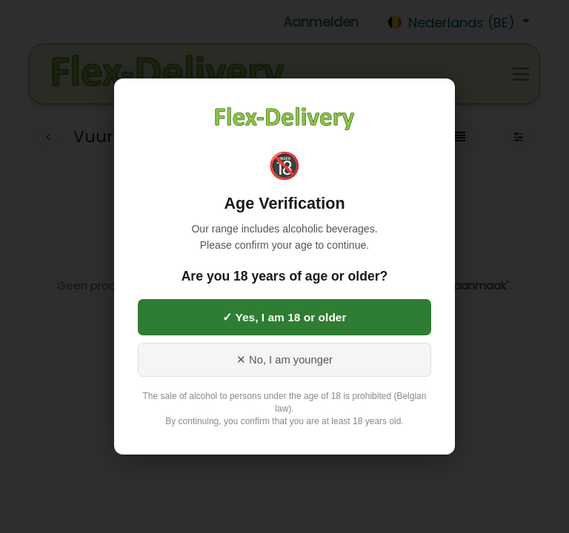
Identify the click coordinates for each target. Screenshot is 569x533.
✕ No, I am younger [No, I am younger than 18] (284, 360)
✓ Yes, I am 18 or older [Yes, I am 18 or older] (284, 317)
